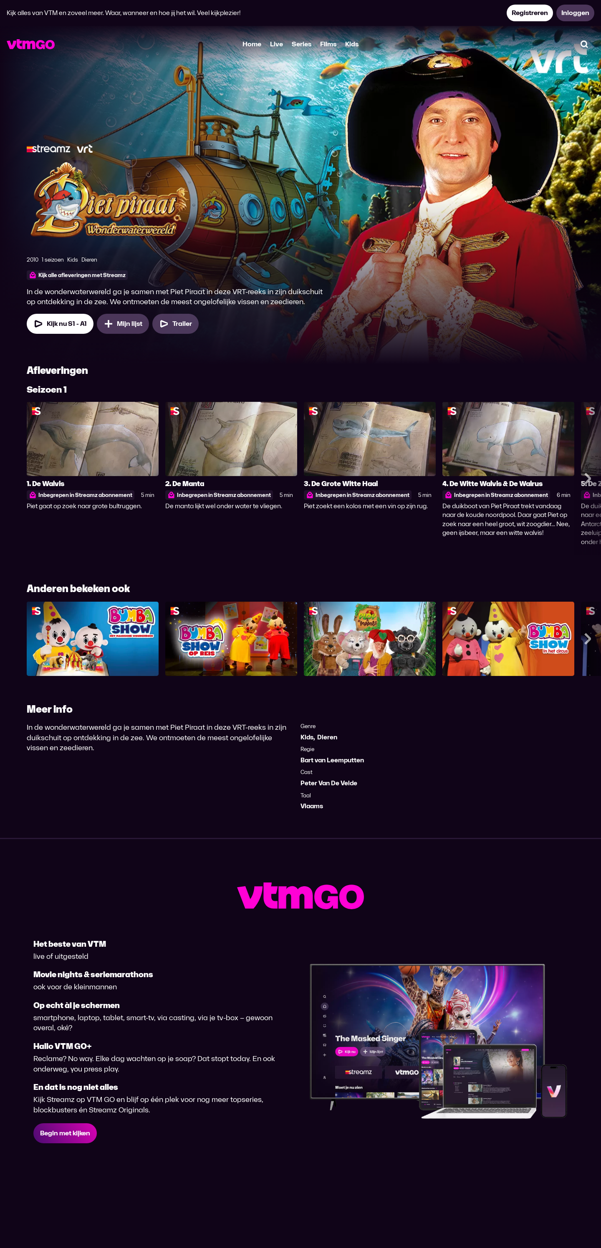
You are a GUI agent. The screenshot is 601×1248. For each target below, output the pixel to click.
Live (276, 44)
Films (328, 44)
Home (251, 44)
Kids (352, 44)
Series (301, 44)
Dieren (327, 737)
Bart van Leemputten (332, 760)
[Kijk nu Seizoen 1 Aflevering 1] (60, 324)
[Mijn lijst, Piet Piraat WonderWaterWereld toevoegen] (123, 324)
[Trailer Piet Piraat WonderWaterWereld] (175, 324)
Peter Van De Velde (328, 783)
